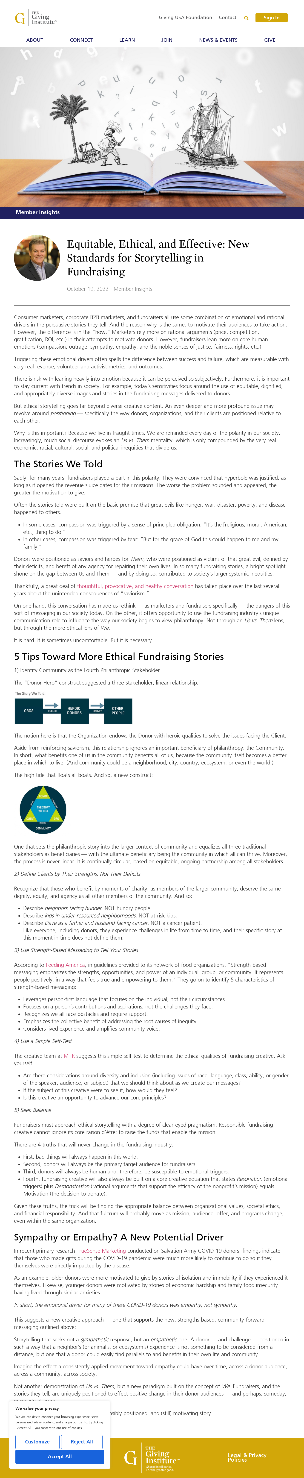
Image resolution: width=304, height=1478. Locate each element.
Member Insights (38, 212)
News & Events (219, 40)
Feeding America (65, 965)
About (36, 40)
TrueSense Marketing (101, 1251)
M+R (69, 1056)
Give (271, 40)
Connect (82, 40)
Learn (128, 40)
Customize (37, 1442)
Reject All (82, 1442)
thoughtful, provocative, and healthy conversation (135, 586)
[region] (59, 1435)
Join (168, 40)
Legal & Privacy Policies (247, 1458)
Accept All (60, 1456)
